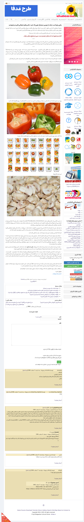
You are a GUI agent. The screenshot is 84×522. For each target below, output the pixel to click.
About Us (58, 510)
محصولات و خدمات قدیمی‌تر (72, 247)
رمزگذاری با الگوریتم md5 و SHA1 (71, 242)
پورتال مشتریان (30, 19)
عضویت (68, 3)
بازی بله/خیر (76, 216)
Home (17, 510)
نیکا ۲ (77, 210)
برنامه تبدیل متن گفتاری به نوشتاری (72, 224)
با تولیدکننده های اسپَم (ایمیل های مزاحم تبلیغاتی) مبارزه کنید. (41, 290)
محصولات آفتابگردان (74, 69)
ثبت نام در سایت (71, 262)
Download (27, 510)
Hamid (21, 279)
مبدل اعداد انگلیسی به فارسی (71, 228)
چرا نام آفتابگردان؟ (76, 60)
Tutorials (33, 510)
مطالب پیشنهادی (75, 296)
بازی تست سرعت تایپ (73, 218)
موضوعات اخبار (76, 286)
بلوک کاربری (76, 254)
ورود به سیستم (71, 266)
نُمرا (65, 49)
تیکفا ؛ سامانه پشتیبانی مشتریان (67, 99)
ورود (65, 3)
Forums (22, 510)
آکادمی (45, 19)
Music (38, 510)
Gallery (43, 510)
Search (48, 510)
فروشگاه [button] (52, 19)
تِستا (67, 49)
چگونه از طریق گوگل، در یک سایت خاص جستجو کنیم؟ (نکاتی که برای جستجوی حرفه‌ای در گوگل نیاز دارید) (32, 292)
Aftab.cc (51, 514)
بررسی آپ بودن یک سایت (73, 236)
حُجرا (79, 50)
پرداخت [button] (39, 19)
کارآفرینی (31, 281)
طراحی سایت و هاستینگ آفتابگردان (71, 47)
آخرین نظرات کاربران (74, 291)
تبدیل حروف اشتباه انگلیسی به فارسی (72, 230)
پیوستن (70, 54)
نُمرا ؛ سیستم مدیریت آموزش (67, 84)
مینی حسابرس (75, 244)
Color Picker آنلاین (74, 238)
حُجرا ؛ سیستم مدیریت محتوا (76, 99)
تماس (22, 19)
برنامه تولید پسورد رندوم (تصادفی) (71, 232)
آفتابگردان (77, 19)
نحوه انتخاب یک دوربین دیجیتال (49, 288)
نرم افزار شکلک (75, 246)
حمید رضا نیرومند (55, 273)
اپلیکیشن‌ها (61, 19)
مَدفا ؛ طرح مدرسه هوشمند (67, 113)
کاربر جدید (37, 317)
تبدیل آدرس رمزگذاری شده (72, 240)
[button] (4, 3)
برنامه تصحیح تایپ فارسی (73, 227)
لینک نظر (24, 370)
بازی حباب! (76, 214)
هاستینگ (69, 19)
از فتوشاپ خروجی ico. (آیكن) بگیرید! (48, 296)
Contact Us (65, 510)
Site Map (53, 510)
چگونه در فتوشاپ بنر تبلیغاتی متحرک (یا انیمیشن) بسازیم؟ (42, 294)
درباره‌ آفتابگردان (75, 25)
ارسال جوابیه (56, 385)
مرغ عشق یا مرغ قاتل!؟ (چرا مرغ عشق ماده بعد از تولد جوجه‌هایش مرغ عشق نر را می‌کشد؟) (17, 303)
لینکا (77, 50)
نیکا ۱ (77, 212)
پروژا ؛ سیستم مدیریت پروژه (76, 127)
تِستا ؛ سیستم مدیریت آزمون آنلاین (76, 84)
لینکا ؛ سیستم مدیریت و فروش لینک (76, 113)
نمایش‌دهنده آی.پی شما (73, 234)
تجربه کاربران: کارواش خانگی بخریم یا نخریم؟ (49, 302)
